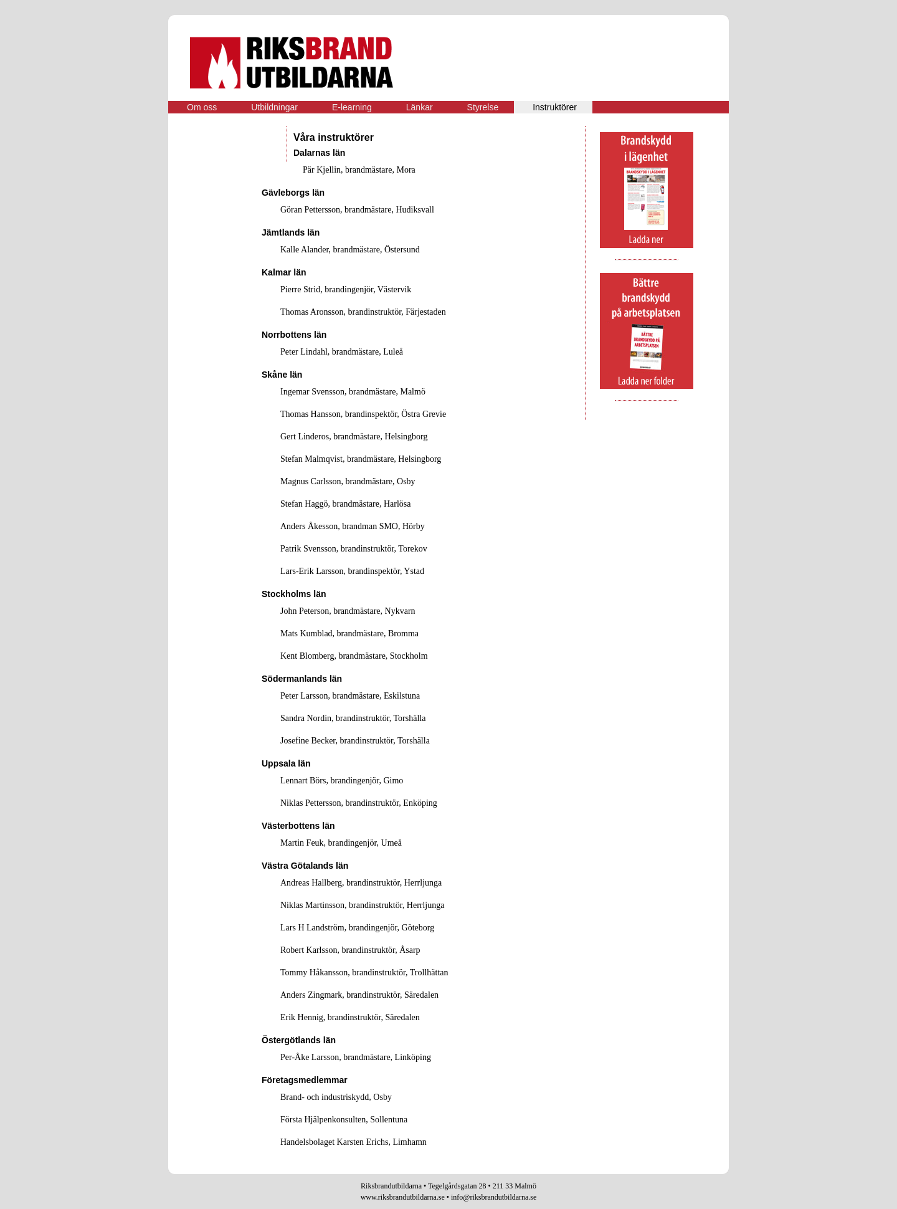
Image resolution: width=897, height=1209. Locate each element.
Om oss (202, 107)
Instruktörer (555, 107)
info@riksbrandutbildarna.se (493, 1197)
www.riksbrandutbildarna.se (403, 1197)
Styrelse (483, 107)
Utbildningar (274, 107)
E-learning (352, 107)
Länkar (419, 107)
